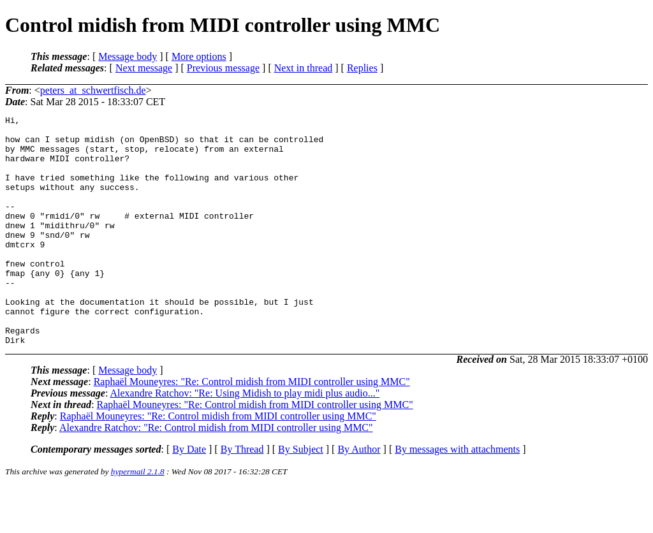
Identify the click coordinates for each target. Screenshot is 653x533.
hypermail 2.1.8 (138, 517)
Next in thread (303, 67)
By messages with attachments (457, 495)
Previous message (223, 67)
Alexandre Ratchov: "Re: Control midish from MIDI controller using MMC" (216, 473)
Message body (127, 56)
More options (199, 56)
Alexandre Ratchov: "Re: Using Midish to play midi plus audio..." (244, 439)
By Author (358, 495)
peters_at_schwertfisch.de (93, 90)
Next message (143, 67)
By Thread (242, 495)
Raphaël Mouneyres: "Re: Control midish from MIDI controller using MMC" (252, 427)
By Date (189, 495)
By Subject (300, 495)
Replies (362, 67)
